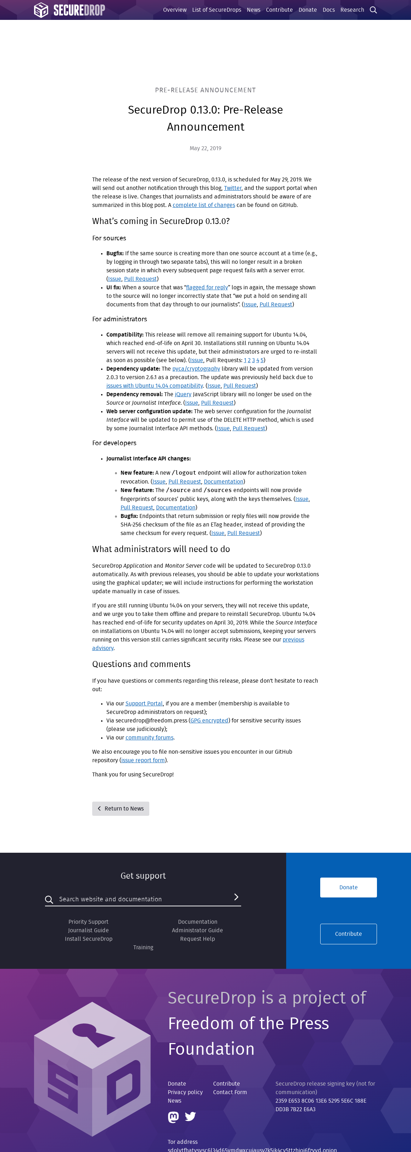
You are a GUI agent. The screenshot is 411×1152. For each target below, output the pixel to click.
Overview (175, 10)
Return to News (121, 809)
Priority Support (88, 922)
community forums (149, 738)
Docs (329, 10)
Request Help (197, 939)
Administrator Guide (197, 930)
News (253, 10)
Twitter (232, 188)
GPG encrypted (209, 721)
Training (143, 947)
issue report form (143, 760)
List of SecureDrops (216, 10)
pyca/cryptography (196, 369)
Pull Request (140, 279)
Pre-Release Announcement (205, 90)
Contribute (279, 10)
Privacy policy (185, 1092)
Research (352, 10)
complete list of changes (204, 205)
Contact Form (230, 1092)
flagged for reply (207, 287)
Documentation (223, 482)
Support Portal (144, 703)
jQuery (183, 394)
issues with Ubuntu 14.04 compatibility (154, 386)
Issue (114, 279)
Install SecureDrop (88, 939)
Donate (308, 10)
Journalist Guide (88, 930)
